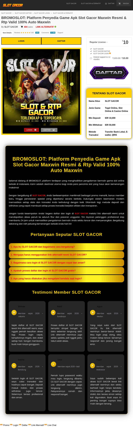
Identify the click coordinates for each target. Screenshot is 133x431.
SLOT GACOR (6, 13)
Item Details (7, 33)
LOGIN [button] (29, 130)
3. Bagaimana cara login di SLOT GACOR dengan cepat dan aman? (48, 262)
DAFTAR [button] (47, 130)
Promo (5, 425)
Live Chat (50, 425)
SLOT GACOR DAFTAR (23, 13)
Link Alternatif (36, 425)
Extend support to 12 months (111, 58)
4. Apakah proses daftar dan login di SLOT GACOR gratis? (43, 270)
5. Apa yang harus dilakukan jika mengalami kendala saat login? (46, 278)
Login (14, 425)
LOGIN (21, 41)
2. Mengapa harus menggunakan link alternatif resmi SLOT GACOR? (49, 254)
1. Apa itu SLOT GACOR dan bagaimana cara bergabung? (43, 247)
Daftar (23, 425)
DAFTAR (61, 41)
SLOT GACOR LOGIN (42, 13)
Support (60, 33)
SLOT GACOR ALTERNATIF (63, 13)
